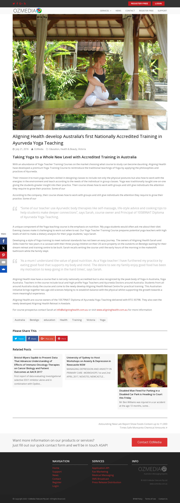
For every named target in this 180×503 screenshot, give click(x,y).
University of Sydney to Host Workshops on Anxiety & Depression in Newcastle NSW (89, 361)
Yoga (102, 319)
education (49, 319)
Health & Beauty (68, 149)
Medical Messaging (103, 475)
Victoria (82, 149)
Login (55, 486)
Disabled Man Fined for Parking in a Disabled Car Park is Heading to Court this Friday (140, 394)
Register (56, 482)
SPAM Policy (137, 499)
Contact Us (163, 499)
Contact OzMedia (150, 442)
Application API (100, 468)
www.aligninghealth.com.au (112, 309)
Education (54, 149)
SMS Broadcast (100, 478)
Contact (56, 478)
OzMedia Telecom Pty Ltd (38, 499)
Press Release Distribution (106, 482)
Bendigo (34, 319)
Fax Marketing (100, 471)
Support (57, 471)
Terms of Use (150, 499)
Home (55, 468)
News (55, 475)
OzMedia (38, 149)
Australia (20, 319)
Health (63, 319)
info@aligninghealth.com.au (72, 309)
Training (77, 319)
